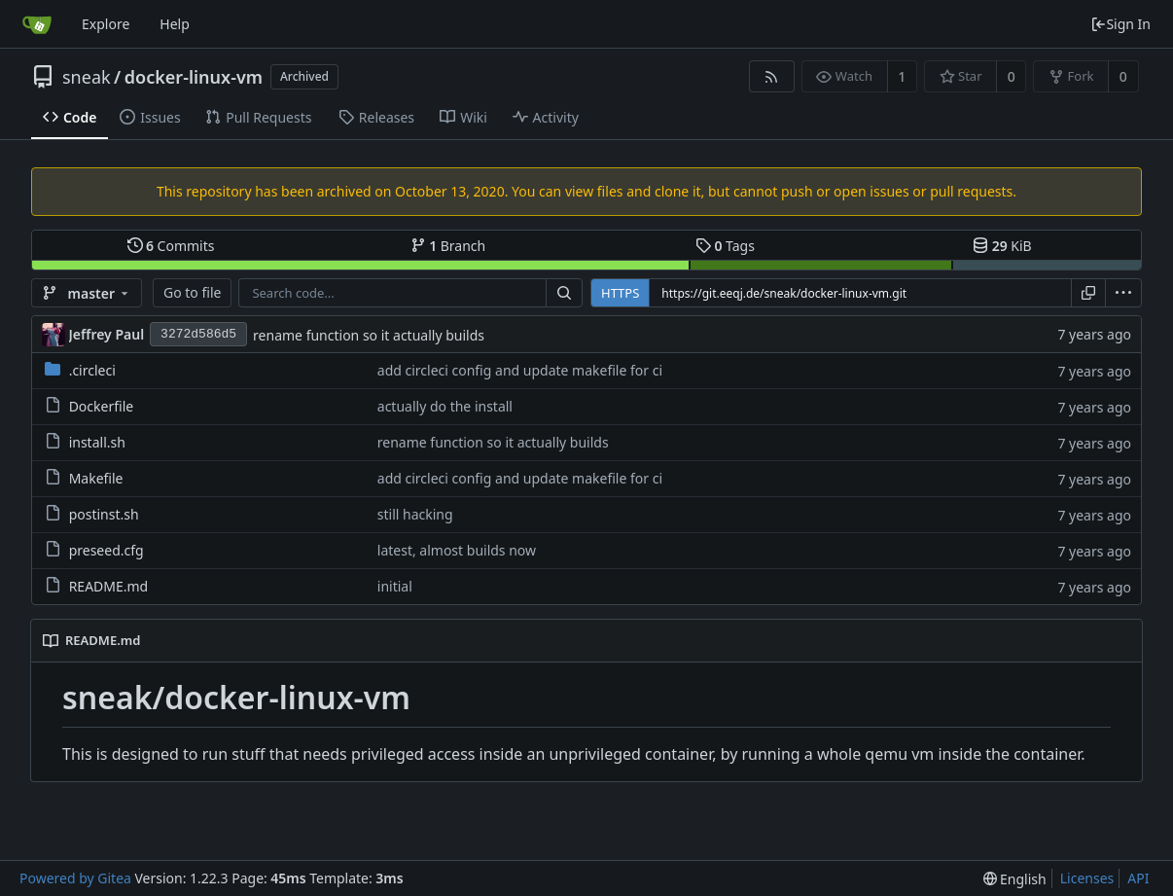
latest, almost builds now (456, 550)
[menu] (1123, 292)
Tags (725, 245)
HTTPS (620, 293)
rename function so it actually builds (368, 335)
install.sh (97, 442)
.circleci (92, 370)
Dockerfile (101, 406)
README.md (109, 586)
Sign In (1120, 24)
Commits (171, 245)
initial (394, 586)
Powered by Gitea (75, 878)
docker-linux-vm (193, 77)
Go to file (192, 292)
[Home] (37, 24)
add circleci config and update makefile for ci (519, 370)
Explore (105, 24)
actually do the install (445, 406)
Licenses (1087, 878)
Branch (448, 245)
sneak (86, 77)
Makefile (96, 478)
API (1138, 878)
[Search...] (564, 292)
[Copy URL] (1088, 292)
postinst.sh (104, 514)
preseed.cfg (106, 550)
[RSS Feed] (772, 76)
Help (175, 24)
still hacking (415, 514)
